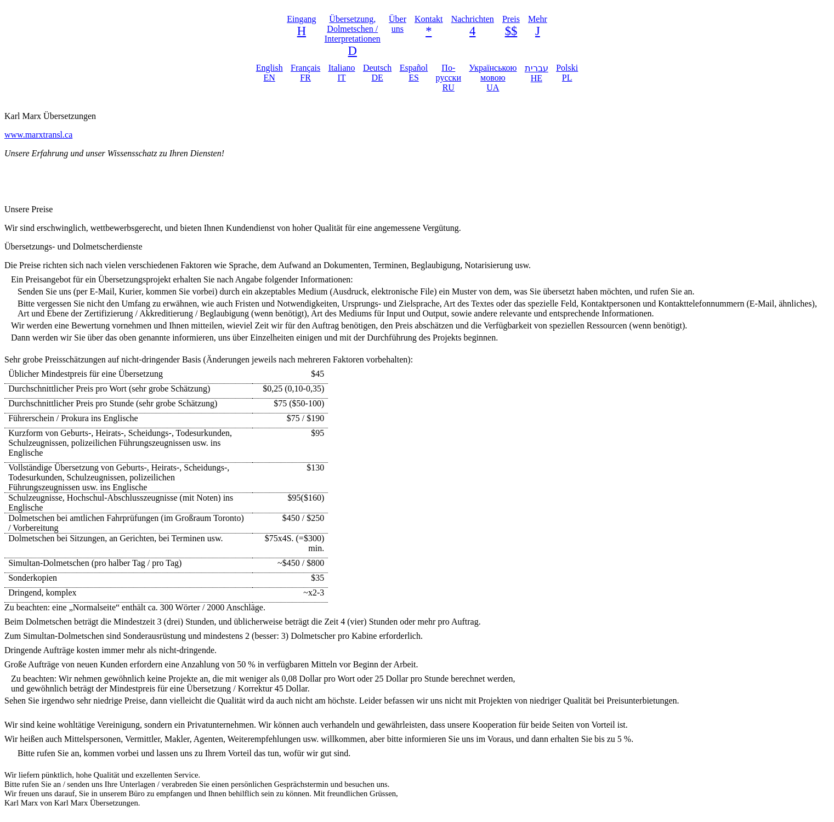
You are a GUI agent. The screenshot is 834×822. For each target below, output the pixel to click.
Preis (511, 19)
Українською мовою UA (493, 77)
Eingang (301, 19)
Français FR (305, 72)
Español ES (414, 72)
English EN (269, 72)
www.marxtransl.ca (38, 134)
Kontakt (429, 19)
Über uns (397, 23)
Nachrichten (472, 19)
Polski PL (567, 72)
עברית (536, 73)
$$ (511, 31)
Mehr (537, 19)
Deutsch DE (377, 72)
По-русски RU (448, 77)
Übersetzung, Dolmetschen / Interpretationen (353, 28)
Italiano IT (341, 72)
